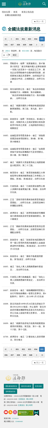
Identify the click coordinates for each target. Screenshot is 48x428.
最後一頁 (42, 44)
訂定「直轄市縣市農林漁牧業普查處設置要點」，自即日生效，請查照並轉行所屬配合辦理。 (23, 202)
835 (42, 39)
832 (23, 39)
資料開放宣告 (10, 391)
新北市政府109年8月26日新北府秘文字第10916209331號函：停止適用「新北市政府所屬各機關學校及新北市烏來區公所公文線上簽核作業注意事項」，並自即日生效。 (24, 309)
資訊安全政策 (26, 386)
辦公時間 (29, 399)
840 (30, 45)
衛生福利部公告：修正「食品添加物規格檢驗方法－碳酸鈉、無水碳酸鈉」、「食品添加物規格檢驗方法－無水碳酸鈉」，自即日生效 (23, 93)
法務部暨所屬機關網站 (11, 4)
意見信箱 (38, 386)
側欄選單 (4, 4)
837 (12, 45)
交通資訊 (21, 399)
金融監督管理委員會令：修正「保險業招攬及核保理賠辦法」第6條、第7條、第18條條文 (23, 138)
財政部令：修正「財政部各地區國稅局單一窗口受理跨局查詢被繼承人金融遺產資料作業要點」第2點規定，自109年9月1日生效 (24, 244)
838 (18, 45)
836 (6, 45)
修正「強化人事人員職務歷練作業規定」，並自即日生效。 (22, 268)
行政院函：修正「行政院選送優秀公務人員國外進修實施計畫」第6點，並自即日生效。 (24, 189)
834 (35, 39)
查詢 (44, 4)
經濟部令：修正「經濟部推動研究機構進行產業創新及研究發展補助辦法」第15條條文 (23, 215)
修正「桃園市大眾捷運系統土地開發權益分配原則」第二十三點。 (23, 163)
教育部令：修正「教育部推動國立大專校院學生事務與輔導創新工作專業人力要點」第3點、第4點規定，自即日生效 (23, 175)
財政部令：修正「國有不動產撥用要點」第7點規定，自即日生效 (22, 257)
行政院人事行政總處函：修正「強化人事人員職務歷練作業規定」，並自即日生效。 (23, 279)
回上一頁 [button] (40, 21)
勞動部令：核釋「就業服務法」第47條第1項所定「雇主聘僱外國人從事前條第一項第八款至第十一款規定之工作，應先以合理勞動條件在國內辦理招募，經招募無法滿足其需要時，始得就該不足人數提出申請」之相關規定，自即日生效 (24, 72)
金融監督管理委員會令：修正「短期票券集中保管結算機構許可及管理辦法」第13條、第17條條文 (23, 151)
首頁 (15, 12)
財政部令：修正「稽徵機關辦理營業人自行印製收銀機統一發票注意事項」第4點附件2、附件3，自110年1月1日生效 (24, 293)
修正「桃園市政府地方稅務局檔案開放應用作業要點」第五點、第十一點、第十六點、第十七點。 (23, 326)
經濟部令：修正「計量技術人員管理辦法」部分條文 (23, 338)
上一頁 (11, 39)
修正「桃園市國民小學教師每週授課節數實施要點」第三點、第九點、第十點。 (23, 108)
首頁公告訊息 (28, 12)
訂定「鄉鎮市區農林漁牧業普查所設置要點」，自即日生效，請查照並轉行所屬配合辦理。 (23, 229)
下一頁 (36, 44)
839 (24, 45)
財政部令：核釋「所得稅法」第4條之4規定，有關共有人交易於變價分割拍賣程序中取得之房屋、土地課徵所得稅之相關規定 (23, 123)
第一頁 (5, 39)
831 (17, 39)
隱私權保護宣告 (11, 386)
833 (29, 39)
